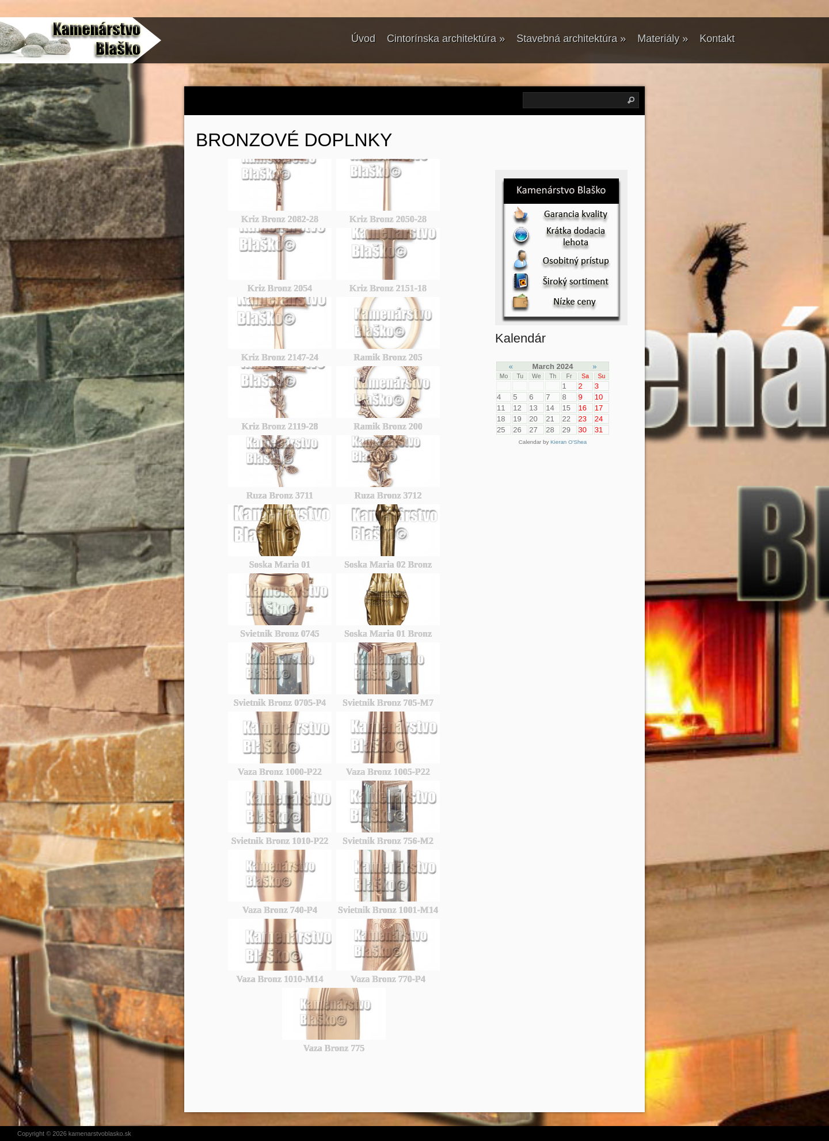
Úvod (363, 38)
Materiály (662, 38)
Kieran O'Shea (568, 442)
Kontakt (717, 38)
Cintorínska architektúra (446, 38)
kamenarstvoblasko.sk (100, 1133)
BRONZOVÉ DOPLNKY (294, 140)
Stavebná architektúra (571, 38)
